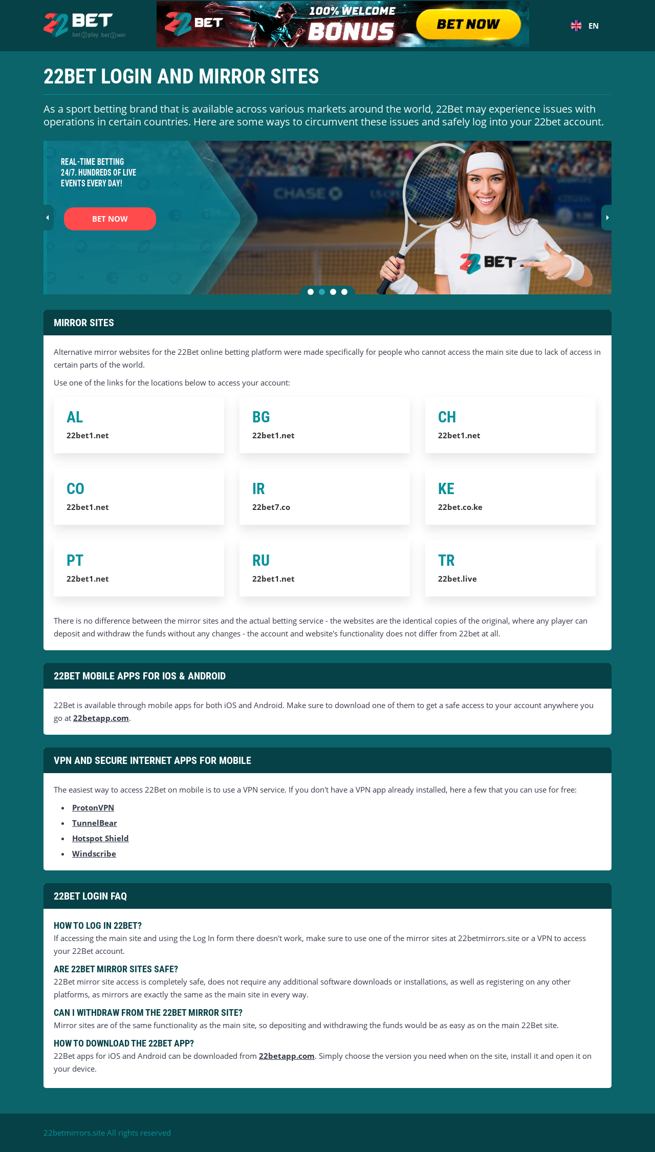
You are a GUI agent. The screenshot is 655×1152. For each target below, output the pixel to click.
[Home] (84, 25)
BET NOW (110, 219)
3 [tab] (335, 294)
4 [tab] (346, 294)
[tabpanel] (327, 217)
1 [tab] (313, 294)
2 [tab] (324, 294)
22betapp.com (101, 718)
